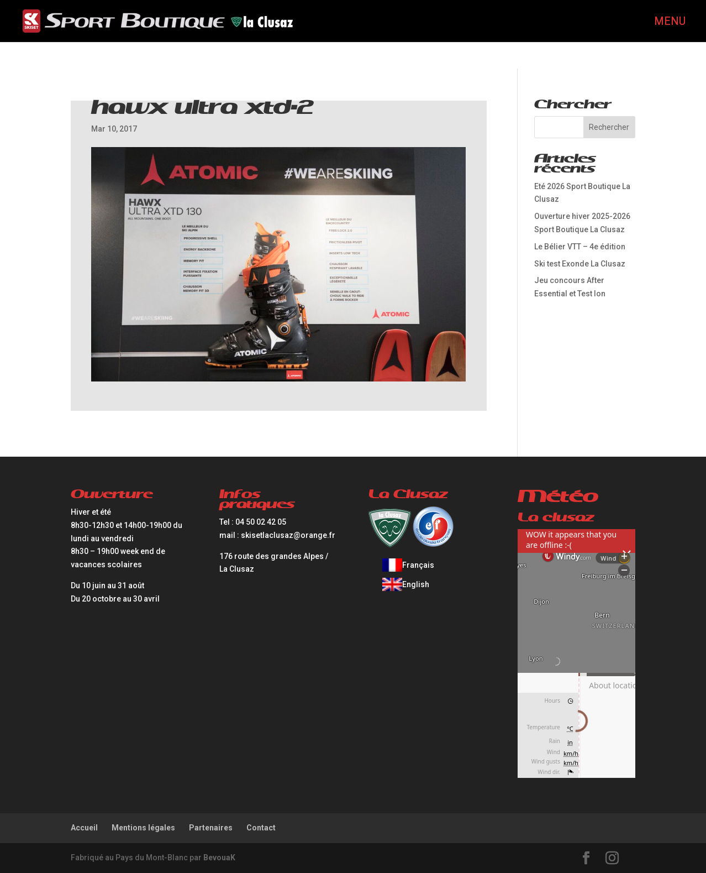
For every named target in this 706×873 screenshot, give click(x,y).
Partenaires (211, 827)
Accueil (84, 827)
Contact (261, 827)
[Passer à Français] (408, 565)
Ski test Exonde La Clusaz (579, 263)
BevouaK (219, 857)
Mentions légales (143, 827)
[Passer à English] (408, 584)
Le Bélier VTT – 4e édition (579, 246)
